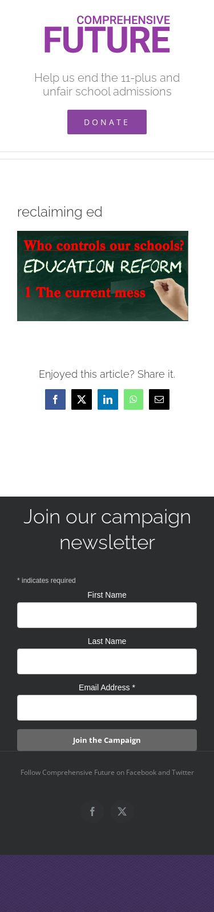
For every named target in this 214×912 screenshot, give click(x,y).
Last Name (107, 641)
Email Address (107, 687)
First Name (106, 594)
